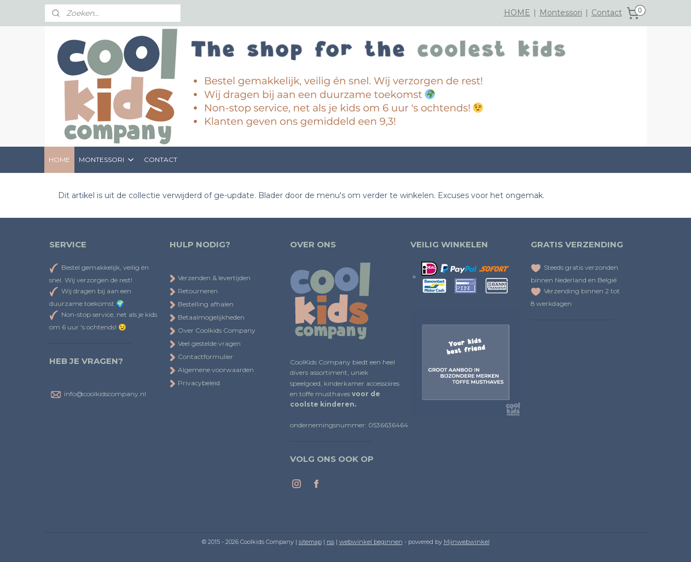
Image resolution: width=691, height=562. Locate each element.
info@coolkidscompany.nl (105, 394)
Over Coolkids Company (213, 330)
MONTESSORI (107, 159)
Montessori (560, 13)
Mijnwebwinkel (467, 542)
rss (330, 542)
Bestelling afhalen (202, 304)
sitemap (310, 542)
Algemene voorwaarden (212, 370)
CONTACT (160, 159)
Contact (606, 13)
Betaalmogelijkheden (207, 317)
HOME (517, 13)
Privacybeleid (195, 383)
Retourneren (194, 291)
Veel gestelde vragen (205, 343)
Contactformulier (201, 356)
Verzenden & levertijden (214, 278)
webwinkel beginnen (371, 542)
